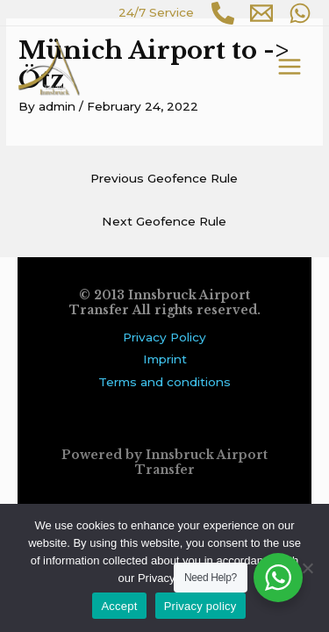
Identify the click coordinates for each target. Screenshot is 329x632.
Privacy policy (200, 606)
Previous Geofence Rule (164, 178)
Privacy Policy (164, 337)
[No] (307, 568)
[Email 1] (261, 13)
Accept (119, 606)
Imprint (165, 359)
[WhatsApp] (300, 13)
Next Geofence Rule (164, 221)
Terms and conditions (164, 382)
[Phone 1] (222, 13)
